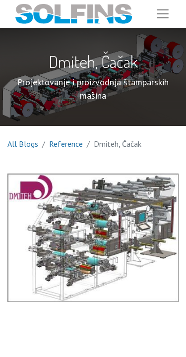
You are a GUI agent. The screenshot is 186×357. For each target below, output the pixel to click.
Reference (66, 144)
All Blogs (22, 144)
